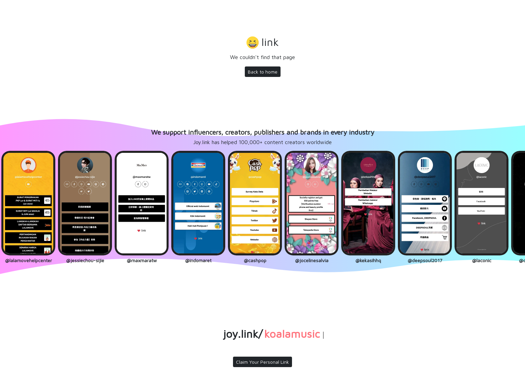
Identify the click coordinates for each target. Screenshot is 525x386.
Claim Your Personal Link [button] (262, 362)
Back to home (263, 72)
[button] (263, 42)
